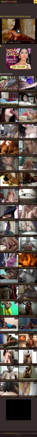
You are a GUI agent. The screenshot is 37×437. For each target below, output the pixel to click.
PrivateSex (9, 1)
